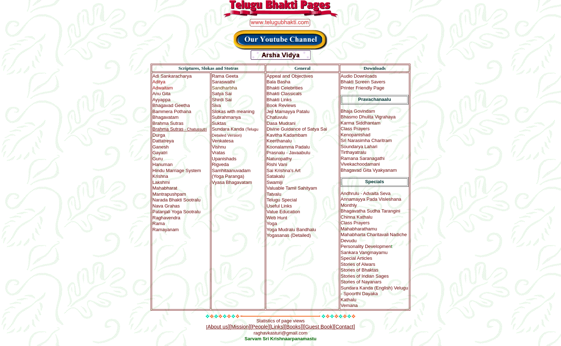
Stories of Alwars (358, 264)
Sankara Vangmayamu (364, 252)
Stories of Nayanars (361, 281)
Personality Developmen (366, 246)
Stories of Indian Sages (365, 276)
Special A (356, 258)
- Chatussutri (179, 129)
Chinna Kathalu (356, 217)
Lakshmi (161, 182)
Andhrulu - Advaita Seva (365, 193)
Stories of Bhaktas (360, 270)
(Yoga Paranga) (231, 170)
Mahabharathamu (359, 229)
